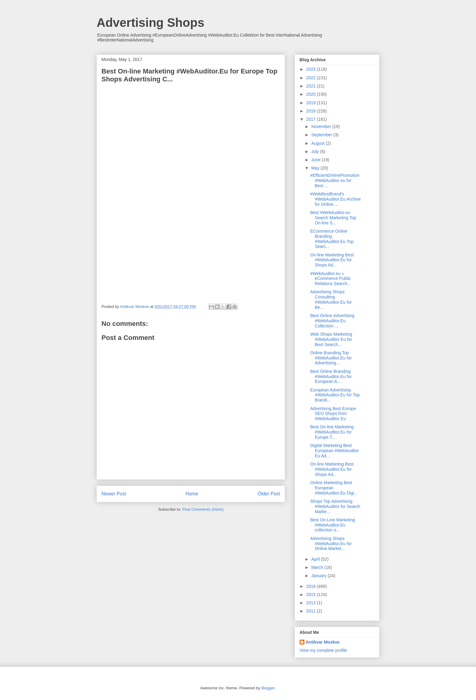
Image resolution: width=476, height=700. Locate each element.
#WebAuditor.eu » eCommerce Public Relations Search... (330, 278)
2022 (311, 77)
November (321, 126)
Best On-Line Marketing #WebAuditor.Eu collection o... (332, 525)
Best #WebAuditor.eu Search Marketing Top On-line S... (333, 217)
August (318, 143)
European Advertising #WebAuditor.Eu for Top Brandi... (335, 395)
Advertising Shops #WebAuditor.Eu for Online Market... (331, 543)
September (322, 134)
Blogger (268, 688)
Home (192, 493)
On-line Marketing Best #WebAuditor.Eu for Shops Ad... (331, 260)
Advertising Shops (150, 22)
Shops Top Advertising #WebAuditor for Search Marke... (335, 506)
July (315, 151)
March (317, 567)
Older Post (269, 493)
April (316, 559)
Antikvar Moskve (322, 642)
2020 (311, 94)
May (315, 168)
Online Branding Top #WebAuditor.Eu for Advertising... (331, 358)
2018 (311, 111)
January (319, 575)
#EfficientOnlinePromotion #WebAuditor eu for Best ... (335, 180)
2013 (311, 602)
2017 (311, 119)
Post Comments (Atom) (202, 509)
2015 (311, 594)
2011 (311, 611)
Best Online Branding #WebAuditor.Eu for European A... (331, 376)
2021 (311, 86)
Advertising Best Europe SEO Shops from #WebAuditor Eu (333, 413)
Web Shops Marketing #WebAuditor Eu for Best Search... (331, 339)
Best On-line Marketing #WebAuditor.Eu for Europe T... (331, 432)
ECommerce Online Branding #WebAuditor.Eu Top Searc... (331, 239)
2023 (311, 69)
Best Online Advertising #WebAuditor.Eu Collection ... (332, 320)
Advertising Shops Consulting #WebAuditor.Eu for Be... (331, 299)
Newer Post (113, 493)
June (316, 159)
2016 (311, 586)
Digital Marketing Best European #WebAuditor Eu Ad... (334, 450)
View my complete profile (323, 650)
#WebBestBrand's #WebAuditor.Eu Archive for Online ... (335, 199)
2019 (311, 102)
